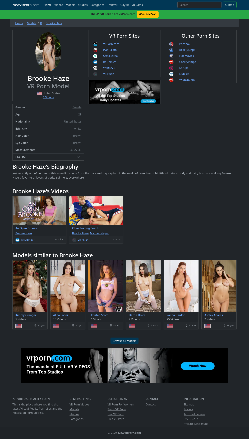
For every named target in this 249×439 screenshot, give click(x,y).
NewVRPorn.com (26, 4)
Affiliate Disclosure (196, 424)
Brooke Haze (23, 233)
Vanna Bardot (176, 315)
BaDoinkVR (110, 62)
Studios (83, 5)
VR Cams (137, 5)
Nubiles (184, 74)
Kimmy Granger (25, 315)
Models (70, 5)
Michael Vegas (99, 233)
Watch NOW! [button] (147, 14)
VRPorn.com (111, 44)
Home (48, 5)
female (76, 107)
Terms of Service (194, 414)
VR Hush (108, 74)
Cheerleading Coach (85, 228)
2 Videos (48, 97)
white (77, 128)
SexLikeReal (110, 56)
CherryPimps (187, 62)
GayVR (124, 5)
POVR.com (110, 50)
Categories (97, 5)
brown (77, 136)
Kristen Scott (99, 315)
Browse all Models (124, 341)
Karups (183, 68)
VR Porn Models (32, 413)
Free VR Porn (116, 419)
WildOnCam (187, 80)
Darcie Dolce (137, 315)
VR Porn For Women (121, 404)
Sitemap (189, 404)
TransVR (112, 5)
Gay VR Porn (116, 414)
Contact (151, 404)
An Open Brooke (26, 228)
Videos (58, 5)
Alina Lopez (60, 315)
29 (79, 114)
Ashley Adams (213, 315)
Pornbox (184, 44)
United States (72, 121)
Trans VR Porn (117, 409)
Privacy (188, 409)
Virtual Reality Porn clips (36, 408)
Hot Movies (186, 56)
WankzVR (109, 68)
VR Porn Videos (79, 404)
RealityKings (187, 50)
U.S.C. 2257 (191, 419)
